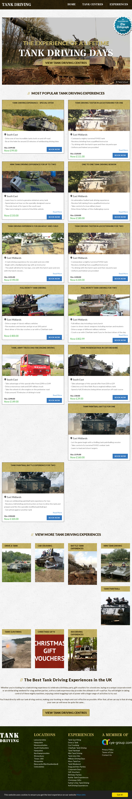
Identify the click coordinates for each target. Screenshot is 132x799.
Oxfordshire (39, 767)
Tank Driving (16, 5)
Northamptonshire (41, 753)
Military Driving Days (76, 758)
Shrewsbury (39, 756)
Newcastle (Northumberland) (46, 764)
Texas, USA (39, 758)
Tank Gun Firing (74, 740)
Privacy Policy (107, 749)
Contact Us (107, 755)
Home (72, 4)
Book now (54, 149)
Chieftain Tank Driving (77, 748)
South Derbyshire (41, 748)
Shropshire (38, 761)
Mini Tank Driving (75, 753)
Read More (123, 150)
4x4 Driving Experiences (78, 785)
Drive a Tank (73, 742)
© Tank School (122, 82)
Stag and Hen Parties (77, 767)
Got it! (120, 794)
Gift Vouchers (74, 772)
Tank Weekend (74, 764)
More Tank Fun (74, 761)
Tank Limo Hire (74, 756)
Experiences (119, 4)
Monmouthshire (40, 745)
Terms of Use (107, 752)
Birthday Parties (75, 775)
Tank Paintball (74, 750)
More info (88, 794)
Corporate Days (74, 769)
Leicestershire (40, 740)
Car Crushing (73, 745)
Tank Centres (92, 4)
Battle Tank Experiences (78, 777)
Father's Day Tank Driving (78, 783)
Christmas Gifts (74, 780)
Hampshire (38, 742)
